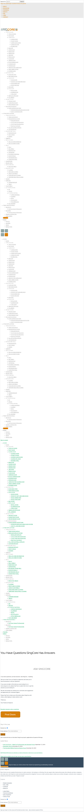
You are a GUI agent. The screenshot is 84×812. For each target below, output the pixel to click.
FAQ (4, 13)
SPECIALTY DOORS (10, 513)
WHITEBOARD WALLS (13, 572)
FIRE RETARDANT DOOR (14, 519)
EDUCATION (6, 8)
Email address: (4, 731)
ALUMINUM (14, 610)
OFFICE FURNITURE (10, 579)
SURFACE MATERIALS (16, 609)
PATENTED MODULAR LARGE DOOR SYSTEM (22, 524)
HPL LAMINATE (12, 512)
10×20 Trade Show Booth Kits (18, 538)
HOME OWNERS (9, 630)
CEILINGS (8, 593)
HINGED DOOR (11, 466)
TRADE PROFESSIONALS (9, 619)
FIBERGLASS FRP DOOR (14, 510)
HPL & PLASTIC (15, 614)
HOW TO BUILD (12, 549)
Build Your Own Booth (16, 540)
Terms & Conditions (8, 793)
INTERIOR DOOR (12, 480)
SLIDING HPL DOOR (16, 459)
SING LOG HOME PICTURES (15, 557)
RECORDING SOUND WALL (14, 568)
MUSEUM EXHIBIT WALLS (11, 545)
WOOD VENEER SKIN (16, 497)
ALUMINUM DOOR (15, 506)
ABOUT (5, 6)
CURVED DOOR (12, 464)
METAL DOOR (11, 503)
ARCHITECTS (8, 621)
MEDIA (4, 633)
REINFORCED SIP (12, 565)
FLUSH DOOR (11, 473)
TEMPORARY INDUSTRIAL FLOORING (17, 591)
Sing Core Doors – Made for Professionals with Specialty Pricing (19, 744)
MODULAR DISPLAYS (16, 535)
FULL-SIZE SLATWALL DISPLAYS (16, 542)
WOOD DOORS (14, 494)
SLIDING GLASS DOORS (17, 457)
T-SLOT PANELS (9, 600)
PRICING (5, 632)
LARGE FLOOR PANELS (13, 588)
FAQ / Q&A (5, 784)
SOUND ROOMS (9, 575)
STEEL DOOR (14, 508)
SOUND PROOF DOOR (13, 517)
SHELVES (10, 605)
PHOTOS (8, 635)
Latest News (6, 791)
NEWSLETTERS (9, 641)
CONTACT (5, 17)
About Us (5, 788)
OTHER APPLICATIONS (8, 527)
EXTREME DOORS (12, 485)
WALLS (7, 559)
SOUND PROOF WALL (13, 573)
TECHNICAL (6, 10)
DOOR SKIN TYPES (10, 487)
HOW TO (5, 11)
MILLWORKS (8, 625)
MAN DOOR (11, 462)
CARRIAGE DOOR (12, 474)
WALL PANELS (11, 563)
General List (3, 728)
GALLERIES (8, 637)
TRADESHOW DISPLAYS (10, 529)
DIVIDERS (10, 550)
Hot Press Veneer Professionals (16, 623)
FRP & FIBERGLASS (15, 616)
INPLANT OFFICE (9, 577)
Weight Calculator (7, 783)
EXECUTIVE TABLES (13, 580)
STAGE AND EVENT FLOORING (15, 589)
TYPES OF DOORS (9, 446)
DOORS (5, 443)
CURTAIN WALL (12, 566)
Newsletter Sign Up (8, 746)
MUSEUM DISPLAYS (13, 547)
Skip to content (4, 440)
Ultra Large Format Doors (11, 520)
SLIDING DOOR (12, 452)
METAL (12, 612)
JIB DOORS (11, 469)
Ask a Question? (7, 794)
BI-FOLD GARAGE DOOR (14, 476)
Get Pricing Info (4, 766)
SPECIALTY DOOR (12, 515)
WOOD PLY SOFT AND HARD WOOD (19, 496)
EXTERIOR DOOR (12, 478)
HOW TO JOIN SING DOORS (18, 526)
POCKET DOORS (15, 455)
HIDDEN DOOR (11, 467)
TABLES (10, 598)
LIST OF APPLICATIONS (10, 602)
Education (3, 709)
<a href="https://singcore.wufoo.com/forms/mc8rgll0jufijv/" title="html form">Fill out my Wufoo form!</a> (58, 689)
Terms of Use (6, 796)
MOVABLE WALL (15, 460)
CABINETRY (8, 552)
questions (16, 709)
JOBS (4, 15)
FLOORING (11, 584)
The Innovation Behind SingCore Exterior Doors (14, 748)
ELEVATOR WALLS (12, 570)
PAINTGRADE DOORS (13, 490)
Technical (5, 786)
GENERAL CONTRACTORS (11, 628)
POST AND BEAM (12, 618)
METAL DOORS (14, 505)
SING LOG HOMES (9, 554)
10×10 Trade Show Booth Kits (18, 536)
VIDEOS (7, 639)
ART (9, 603)
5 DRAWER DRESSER (13, 596)
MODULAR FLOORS (10, 582)
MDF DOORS (11, 501)
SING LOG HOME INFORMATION (16, 556)
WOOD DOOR (11, 492)
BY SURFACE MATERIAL (14, 607)
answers (8, 709)
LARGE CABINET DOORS (14, 483)
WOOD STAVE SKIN (15, 499)
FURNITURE (8, 595)
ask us (12, 709)
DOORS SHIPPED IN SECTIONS (15, 522)
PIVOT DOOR (11, 450)
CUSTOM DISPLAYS (13, 543)
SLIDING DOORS (15, 453)
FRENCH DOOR (12, 471)
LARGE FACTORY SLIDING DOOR (16, 482)
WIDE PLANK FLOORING (14, 586)
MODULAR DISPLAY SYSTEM (15, 533)
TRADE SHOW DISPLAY (14, 531)
